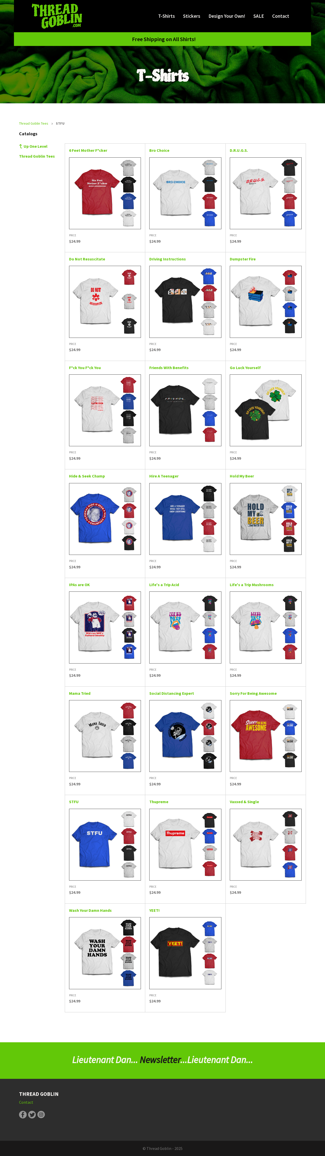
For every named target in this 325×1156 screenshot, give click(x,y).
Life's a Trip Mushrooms (252, 584)
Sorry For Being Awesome (253, 693)
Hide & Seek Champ (87, 475)
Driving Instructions (167, 258)
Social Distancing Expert (171, 693)
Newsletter (160, 1060)
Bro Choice (159, 150)
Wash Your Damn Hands (90, 910)
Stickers (191, 16)
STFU (74, 801)
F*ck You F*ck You (85, 367)
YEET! (154, 910)
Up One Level (35, 146)
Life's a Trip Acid (164, 584)
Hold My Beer (242, 475)
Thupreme (158, 801)
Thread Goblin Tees (33, 123)
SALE (258, 16)
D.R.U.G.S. (239, 150)
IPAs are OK (79, 584)
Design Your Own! (226, 16)
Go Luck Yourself (245, 367)
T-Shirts (166, 16)
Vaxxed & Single (244, 801)
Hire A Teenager (163, 475)
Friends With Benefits (169, 367)
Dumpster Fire (243, 258)
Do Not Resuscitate (87, 258)
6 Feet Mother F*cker (88, 150)
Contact (280, 16)
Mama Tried (79, 693)
